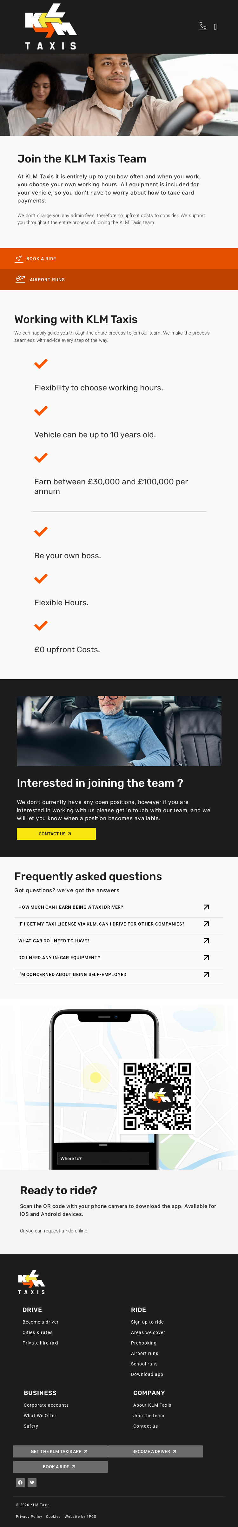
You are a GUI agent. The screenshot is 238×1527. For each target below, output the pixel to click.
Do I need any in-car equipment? (59, 957)
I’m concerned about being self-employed (72, 974)
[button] (215, 27)
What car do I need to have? (54, 940)
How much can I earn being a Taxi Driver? (70, 907)
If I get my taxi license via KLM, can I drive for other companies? (101, 923)
